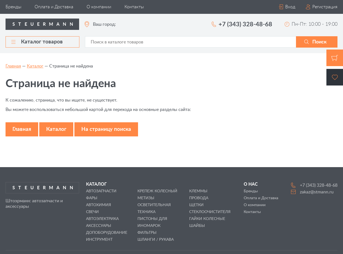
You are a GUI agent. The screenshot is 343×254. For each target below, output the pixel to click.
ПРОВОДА (198, 198)
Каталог (35, 66)
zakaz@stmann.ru (317, 192)
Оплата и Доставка (54, 7)
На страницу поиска (106, 129)
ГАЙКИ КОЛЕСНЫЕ (207, 219)
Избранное (334, 77)
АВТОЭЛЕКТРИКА (102, 219)
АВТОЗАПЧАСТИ (101, 191)
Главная (13, 66)
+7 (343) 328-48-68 (245, 24)
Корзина (334, 58)
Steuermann (44, 24)
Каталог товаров (37, 42)
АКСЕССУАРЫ (98, 226)
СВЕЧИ (92, 212)
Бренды (13, 7)
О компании (99, 7)
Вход (290, 7)
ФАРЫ (91, 198)
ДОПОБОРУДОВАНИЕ (106, 233)
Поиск (319, 42)
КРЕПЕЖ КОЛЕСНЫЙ (157, 191)
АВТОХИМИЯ (98, 205)
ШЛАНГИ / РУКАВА (155, 240)
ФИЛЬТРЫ (147, 233)
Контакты (134, 7)
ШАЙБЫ (197, 226)
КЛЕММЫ (198, 191)
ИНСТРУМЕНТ (99, 240)
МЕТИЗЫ (145, 198)
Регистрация (324, 7)
